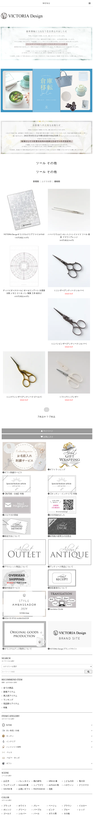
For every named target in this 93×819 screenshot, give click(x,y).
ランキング (8, 699)
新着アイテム (9, 691)
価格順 (57, 181)
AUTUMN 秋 (54, 785)
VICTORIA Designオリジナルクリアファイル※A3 (24, 234)
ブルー (67, 809)
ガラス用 (53, 813)
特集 (5, 707)
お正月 (6, 781)
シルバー (22, 813)
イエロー (83, 805)
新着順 (36, 181)
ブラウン (68, 805)
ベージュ (53, 805)
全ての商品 (8, 688)
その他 (67, 813)
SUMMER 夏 (23, 785)
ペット (9, 752)
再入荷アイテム (10, 695)
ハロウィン (69, 785)
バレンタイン (24, 781)
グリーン (22, 809)
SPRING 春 (53, 781)
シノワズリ (38, 785)
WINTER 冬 (7, 789)
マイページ (47, 431)
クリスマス (84, 785)
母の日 (82, 781)
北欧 (51, 789)
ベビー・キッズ (13, 758)
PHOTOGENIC (39, 789)
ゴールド (7, 813)
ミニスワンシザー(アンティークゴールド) (24, 397)
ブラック (7, 805)
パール (36, 813)
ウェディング (9, 785)
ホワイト (22, 805)
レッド (82, 809)
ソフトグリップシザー (68, 397)
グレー (36, 805)
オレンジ (7, 809)
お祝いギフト (24, 789)
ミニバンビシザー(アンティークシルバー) (69, 344)
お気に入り (47, 436)
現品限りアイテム (11, 703)
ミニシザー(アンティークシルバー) (69, 290)
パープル (37, 809)
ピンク (52, 809)
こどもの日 (69, 781)
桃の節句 (37, 781)
